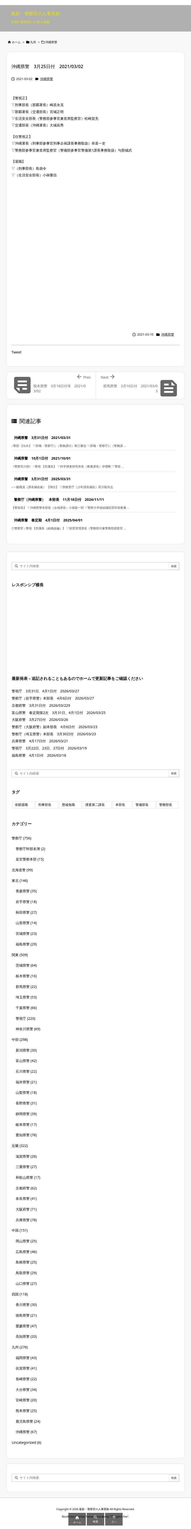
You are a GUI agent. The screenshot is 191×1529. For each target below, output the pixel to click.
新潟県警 (26, 1050)
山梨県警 (26, 1092)
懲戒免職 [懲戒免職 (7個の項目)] (68, 805)
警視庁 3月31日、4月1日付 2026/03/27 (45, 691)
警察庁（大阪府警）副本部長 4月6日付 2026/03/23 (54, 726)
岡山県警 (26, 1241)
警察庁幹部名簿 (30, 848)
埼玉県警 (26, 997)
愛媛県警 (26, 1326)
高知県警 (26, 1336)
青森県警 (26, 891)
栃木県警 (26, 976)
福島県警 (26, 944)
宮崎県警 (26, 1400)
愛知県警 (26, 1135)
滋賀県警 (26, 1156)
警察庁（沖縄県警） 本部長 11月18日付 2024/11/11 (59, 499)
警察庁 (21, 838)
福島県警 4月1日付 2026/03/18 (39, 755)
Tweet (16, 352)
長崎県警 (26, 1378)
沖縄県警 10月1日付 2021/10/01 (42, 458)
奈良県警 (26, 1198)
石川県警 (26, 1071)
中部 (20, 1039)
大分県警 (26, 1389)
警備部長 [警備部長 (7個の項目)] (142, 805)
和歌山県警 (28, 1177)
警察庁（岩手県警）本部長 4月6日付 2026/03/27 (53, 698)
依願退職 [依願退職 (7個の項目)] (21, 805)
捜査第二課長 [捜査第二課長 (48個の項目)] (95, 805)
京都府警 (26, 1188)
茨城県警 (26, 965)
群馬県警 (26, 986)
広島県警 (26, 1251)
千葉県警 (26, 1007)
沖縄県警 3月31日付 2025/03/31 (42, 478)
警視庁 (25, 1018)
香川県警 (26, 1304)
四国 (20, 1294)
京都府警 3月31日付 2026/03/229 (41, 705)
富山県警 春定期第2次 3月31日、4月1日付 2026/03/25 (58, 712)
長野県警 (26, 1103)
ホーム (16, 42)
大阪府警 (26, 1209)
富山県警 (26, 1060)
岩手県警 (26, 901)
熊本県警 (26, 1410)
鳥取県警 (26, 1272)
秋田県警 (26, 912)
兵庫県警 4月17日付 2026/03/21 (40, 741)
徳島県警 (26, 1315)
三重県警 (26, 1166)
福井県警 (26, 1082)
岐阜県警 (26, 1124)
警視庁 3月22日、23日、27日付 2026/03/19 (49, 748)
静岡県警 (26, 1113)
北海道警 (22, 869)
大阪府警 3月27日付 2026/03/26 (40, 719)
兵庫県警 (26, 1219)
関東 (20, 954)
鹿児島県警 (28, 1421)
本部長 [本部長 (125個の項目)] (120, 805)
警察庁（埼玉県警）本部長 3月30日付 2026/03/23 (54, 734)
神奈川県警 (28, 1028)
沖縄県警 (51, 42)
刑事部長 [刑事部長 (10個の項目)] (44, 805)
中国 (20, 1230)
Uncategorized (26, 1442)
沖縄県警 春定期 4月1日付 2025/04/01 (48, 520)
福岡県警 (26, 1357)
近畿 (20, 1145)
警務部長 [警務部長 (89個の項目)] (165, 805)
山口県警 (26, 1283)
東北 (20, 880)
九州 (33, 42)
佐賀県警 (26, 1368)
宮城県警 (26, 933)
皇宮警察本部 (30, 859)
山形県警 (26, 922)
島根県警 (26, 1262)
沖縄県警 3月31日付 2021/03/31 (42, 437)
